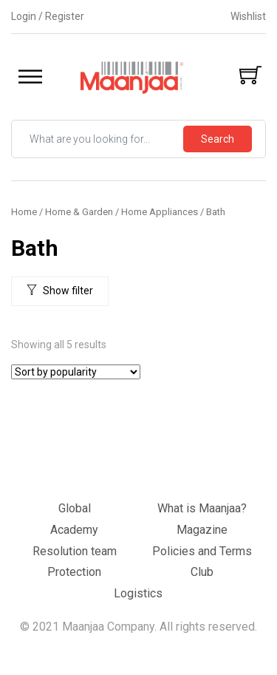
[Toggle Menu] (30, 77)
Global (74, 508)
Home (24, 211)
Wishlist (248, 16)
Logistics (138, 593)
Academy (74, 530)
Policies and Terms (202, 551)
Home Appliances (159, 211)
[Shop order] (75, 371)
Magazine (202, 530)
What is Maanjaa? (202, 508)
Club (202, 572)
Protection (74, 572)
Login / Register (47, 16)
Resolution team (75, 551)
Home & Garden (79, 211)
